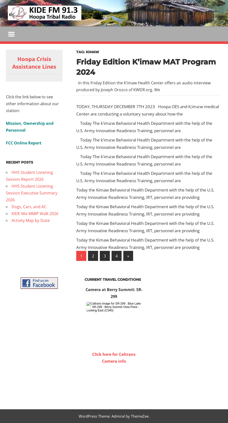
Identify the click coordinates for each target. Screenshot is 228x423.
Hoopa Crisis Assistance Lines (34, 62)
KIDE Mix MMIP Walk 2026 (35, 213)
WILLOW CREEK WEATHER (114, 383)
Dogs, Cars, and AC (29, 206)
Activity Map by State (31, 220)
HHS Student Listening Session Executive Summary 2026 (31, 193)
